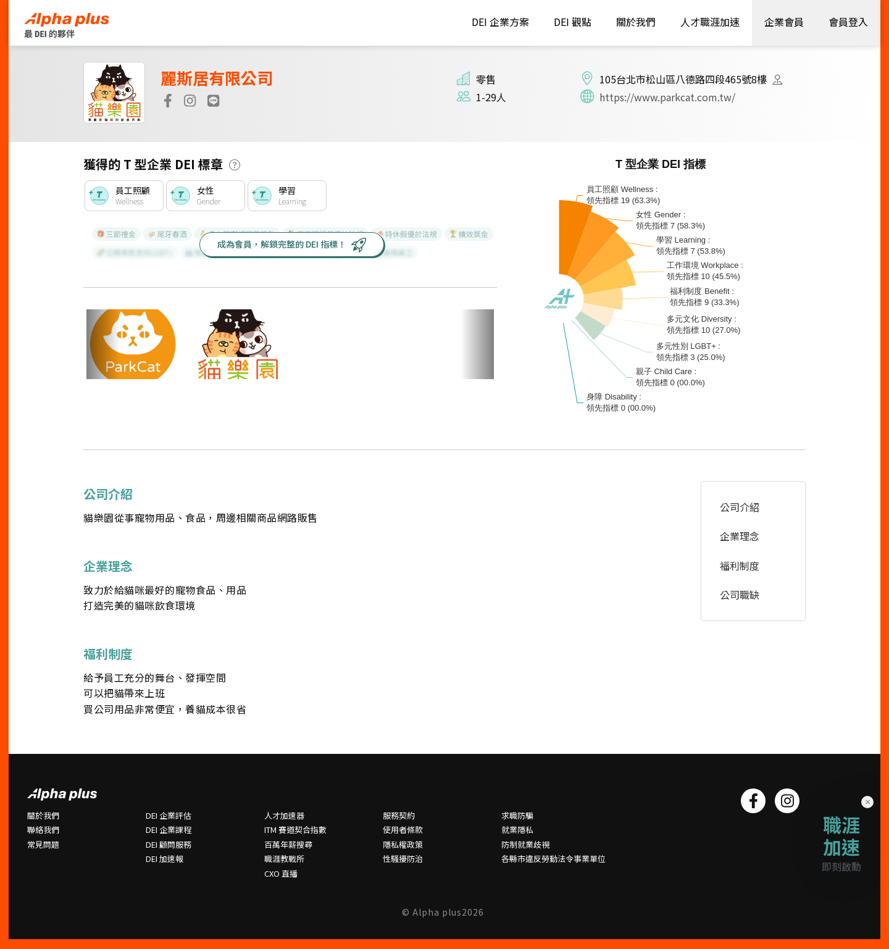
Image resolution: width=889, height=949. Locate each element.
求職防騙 (517, 815)
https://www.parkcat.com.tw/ (667, 97)
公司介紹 (739, 507)
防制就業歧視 (525, 844)
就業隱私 (517, 829)
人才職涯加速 (710, 21)
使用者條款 (403, 829)
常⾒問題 (43, 844)
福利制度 (739, 565)
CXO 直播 (281, 873)
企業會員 (784, 21)
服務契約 (399, 815)
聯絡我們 (43, 829)
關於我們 (636, 21)
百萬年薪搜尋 (288, 844)
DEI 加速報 (164, 858)
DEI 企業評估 (168, 815)
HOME (77, 25)
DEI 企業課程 (168, 829)
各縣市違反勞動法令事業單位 (553, 858)
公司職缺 (739, 594)
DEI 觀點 (572, 21)
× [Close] (867, 801)
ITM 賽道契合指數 (295, 829)
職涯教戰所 (284, 858)
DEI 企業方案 (500, 21)
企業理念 (739, 536)
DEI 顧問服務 (168, 844)
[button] (234, 164)
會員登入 (848, 21)
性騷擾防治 (403, 858)
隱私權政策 (403, 844)
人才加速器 (284, 815)
